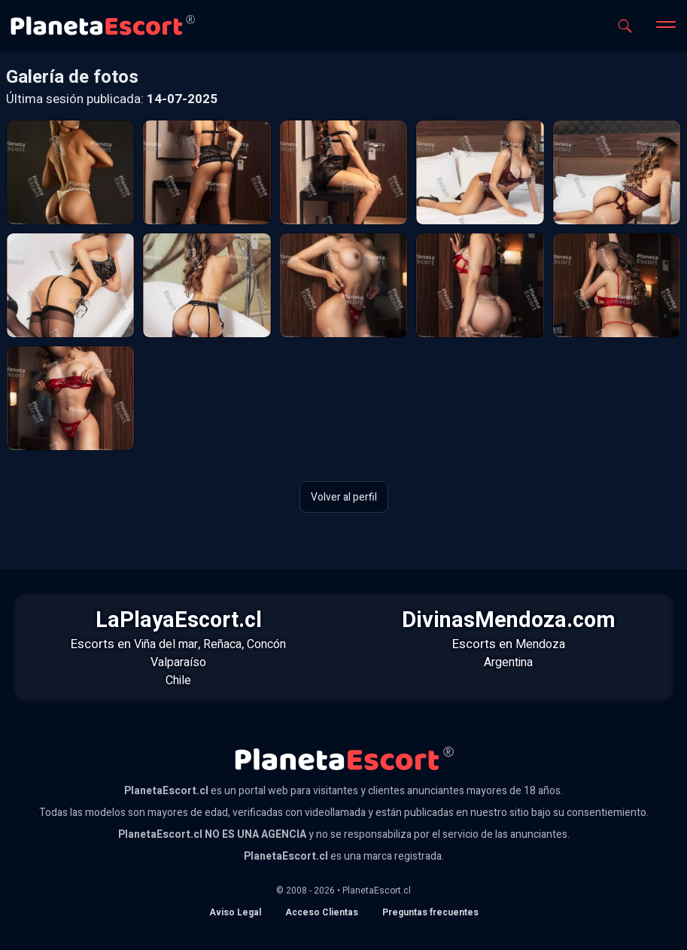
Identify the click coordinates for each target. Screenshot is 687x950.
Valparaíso (178, 662)
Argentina (508, 662)
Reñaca (222, 644)
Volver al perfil (344, 496)
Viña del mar (166, 644)
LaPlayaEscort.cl (179, 620)
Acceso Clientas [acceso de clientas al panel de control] (321, 912)
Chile (178, 680)
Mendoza (540, 644)
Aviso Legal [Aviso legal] (235, 912)
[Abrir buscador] (625, 26)
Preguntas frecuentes (430, 912)
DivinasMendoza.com (509, 620)
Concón (266, 644)
